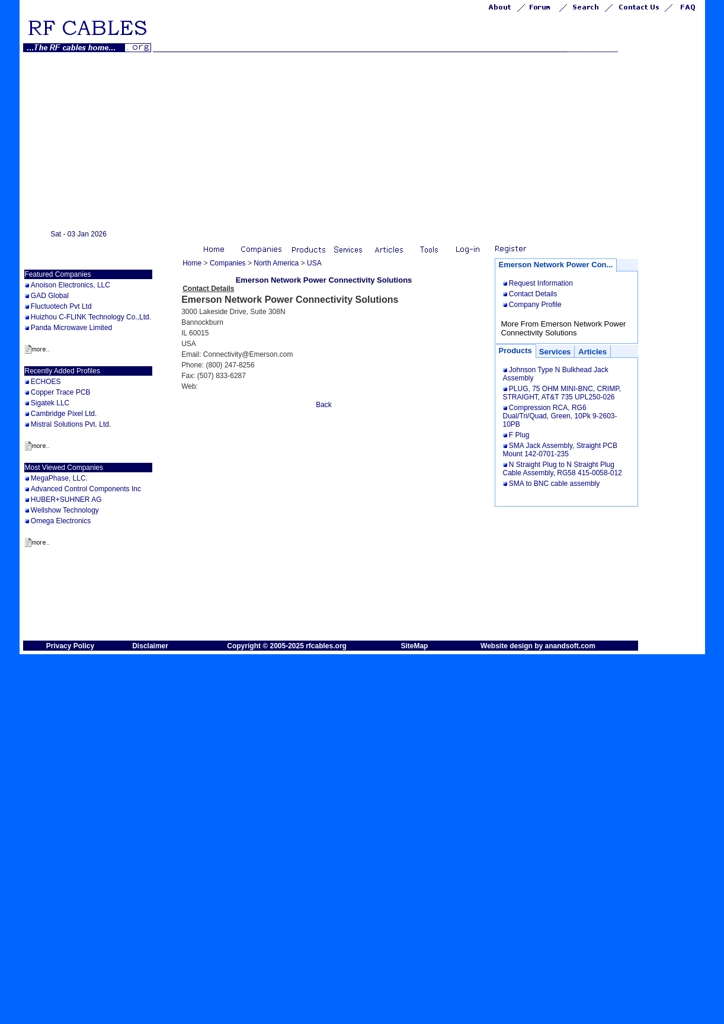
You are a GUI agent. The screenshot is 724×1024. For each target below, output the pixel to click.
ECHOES (46, 381)
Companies (228, 263)
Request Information (541, 283)
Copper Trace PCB (61, 392)
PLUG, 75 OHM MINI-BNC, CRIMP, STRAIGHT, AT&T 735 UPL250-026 (562, 393)
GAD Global (50, 296)
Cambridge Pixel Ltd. (64, 413)
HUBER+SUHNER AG (66, 499)
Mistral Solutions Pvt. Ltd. (71, 424)
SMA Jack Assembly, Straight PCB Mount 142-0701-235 (560, 449)
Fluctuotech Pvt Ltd (61, 306)
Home (191, 263)
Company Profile (535, 304)
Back (324, 405)
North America (276, 263)
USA (314, 263)
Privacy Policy (70, 646)
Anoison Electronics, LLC (70, 285)
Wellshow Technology (65, 510)
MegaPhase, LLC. (59, 478)
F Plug (519, 435)
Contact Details (533, 294)
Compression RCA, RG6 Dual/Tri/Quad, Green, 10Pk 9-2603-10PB (560, 416)
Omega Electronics (61, 521)
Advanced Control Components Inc (86, 489)
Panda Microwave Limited (71, 328)
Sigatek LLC (50, 403)
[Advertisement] (362, 141)
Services (555, 351)
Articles (592, 351)
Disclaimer (150, 646)
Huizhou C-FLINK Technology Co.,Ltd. (91, 317)
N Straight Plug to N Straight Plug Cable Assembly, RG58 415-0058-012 (562, 468)
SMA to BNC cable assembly (554, 483)
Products (515, 350)
